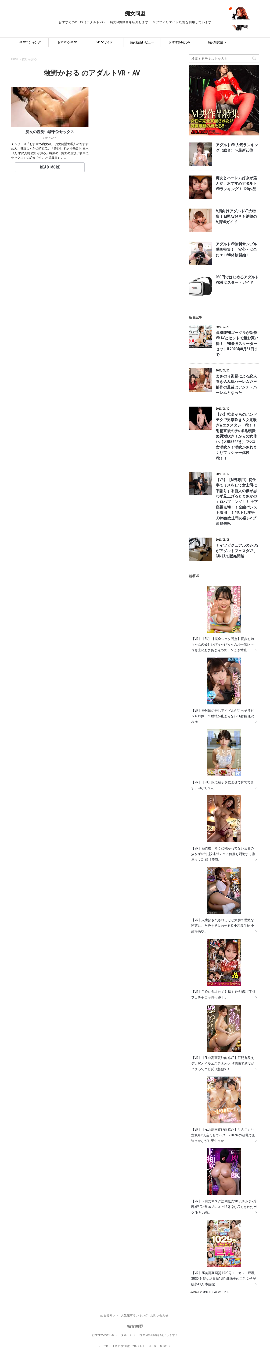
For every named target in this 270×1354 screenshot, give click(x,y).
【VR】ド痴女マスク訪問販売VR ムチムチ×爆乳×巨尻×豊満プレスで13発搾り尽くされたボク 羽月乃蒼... (224, 1181)
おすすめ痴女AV (179, 42)
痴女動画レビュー (142, 42)
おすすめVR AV (67, 42)
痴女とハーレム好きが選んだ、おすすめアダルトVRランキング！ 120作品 (236, 183)
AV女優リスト (109, 1315)
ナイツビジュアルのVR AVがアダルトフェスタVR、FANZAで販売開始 (237, 551)
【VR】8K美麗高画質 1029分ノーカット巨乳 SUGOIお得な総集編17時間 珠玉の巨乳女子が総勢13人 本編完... (223, 1253)
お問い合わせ (159, 1315)
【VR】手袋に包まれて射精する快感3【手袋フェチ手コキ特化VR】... (223, 969)
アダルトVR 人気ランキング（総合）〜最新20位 (237, 148)
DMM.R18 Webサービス (215, 1292)
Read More (50, 167)
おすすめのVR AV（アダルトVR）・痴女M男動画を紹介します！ (135, 1335)
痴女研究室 (215, 42)
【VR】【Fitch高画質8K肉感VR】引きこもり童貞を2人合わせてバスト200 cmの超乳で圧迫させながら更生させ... (223, 1110)
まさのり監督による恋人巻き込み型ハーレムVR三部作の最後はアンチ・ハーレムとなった (236, 384)
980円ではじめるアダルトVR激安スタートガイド (237, 280)
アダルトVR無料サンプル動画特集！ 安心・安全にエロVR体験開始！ (236, 249)
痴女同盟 (135, 13)
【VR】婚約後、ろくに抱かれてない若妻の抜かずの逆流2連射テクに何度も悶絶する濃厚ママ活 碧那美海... (223, 828)
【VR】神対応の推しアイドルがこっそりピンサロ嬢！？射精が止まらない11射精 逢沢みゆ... (222, 691)
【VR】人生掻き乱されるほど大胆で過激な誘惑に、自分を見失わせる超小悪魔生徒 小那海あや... (222, 900)
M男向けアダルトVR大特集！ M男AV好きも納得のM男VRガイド (236, 216)
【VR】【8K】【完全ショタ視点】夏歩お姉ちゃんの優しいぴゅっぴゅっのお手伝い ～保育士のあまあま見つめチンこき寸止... (222, 619)
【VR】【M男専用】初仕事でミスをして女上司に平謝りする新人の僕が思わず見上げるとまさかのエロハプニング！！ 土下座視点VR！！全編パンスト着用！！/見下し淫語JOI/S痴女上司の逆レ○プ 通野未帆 (237, 502)
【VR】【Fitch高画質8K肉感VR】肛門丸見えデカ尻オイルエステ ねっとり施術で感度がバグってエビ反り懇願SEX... (222, 1038)
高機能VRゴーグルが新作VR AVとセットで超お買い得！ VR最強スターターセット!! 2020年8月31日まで (237, 344)
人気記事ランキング (134, 1315)
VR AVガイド (105, 42)
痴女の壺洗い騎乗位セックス (49, 132)
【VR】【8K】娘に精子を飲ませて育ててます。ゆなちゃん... (222, 759)
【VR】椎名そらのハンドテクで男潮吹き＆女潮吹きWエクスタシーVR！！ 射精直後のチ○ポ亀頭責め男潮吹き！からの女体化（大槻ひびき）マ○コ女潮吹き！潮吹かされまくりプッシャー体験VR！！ (236, 436)
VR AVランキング (30, 42)
